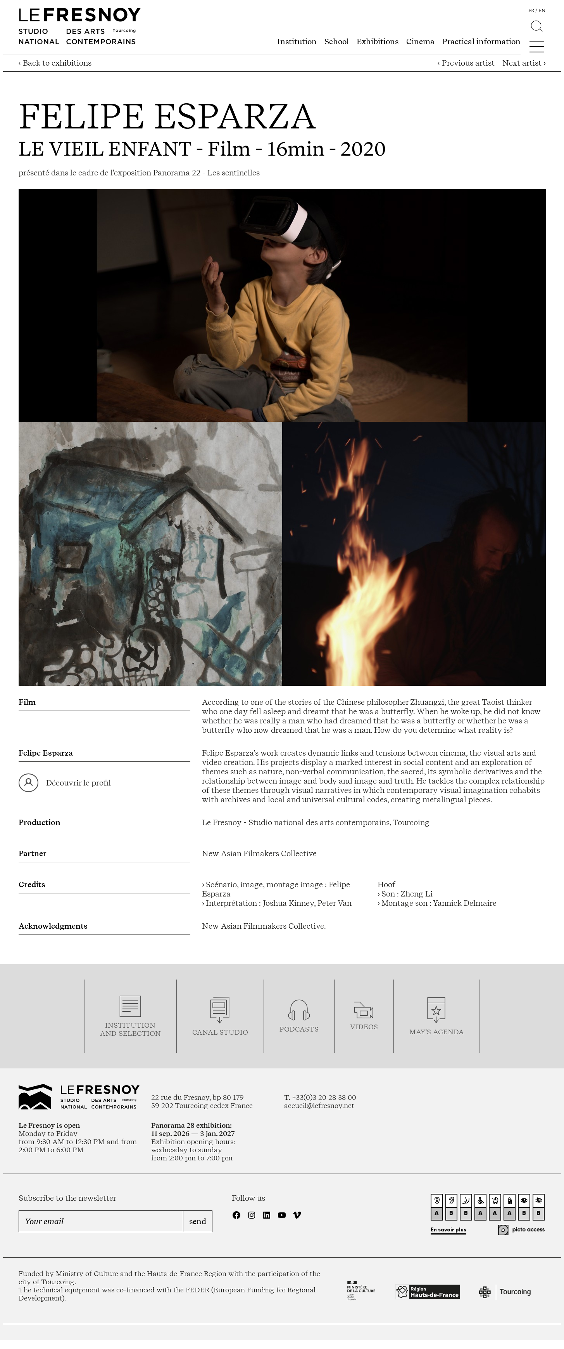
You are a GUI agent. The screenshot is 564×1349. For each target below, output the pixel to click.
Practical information (481, 41)
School (336, 41)
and (109, 1033)
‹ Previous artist (466, 63)
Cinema (420, 41)
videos (364, 1027)
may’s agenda (436, 1032)
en (541, 10)
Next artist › (524, 63)
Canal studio (220, 1032)
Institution (297, 41)
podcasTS (299, 1029)
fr (531, 10)
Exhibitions (377, 41)
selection (140, 1033)
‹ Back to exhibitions (55, 63)
